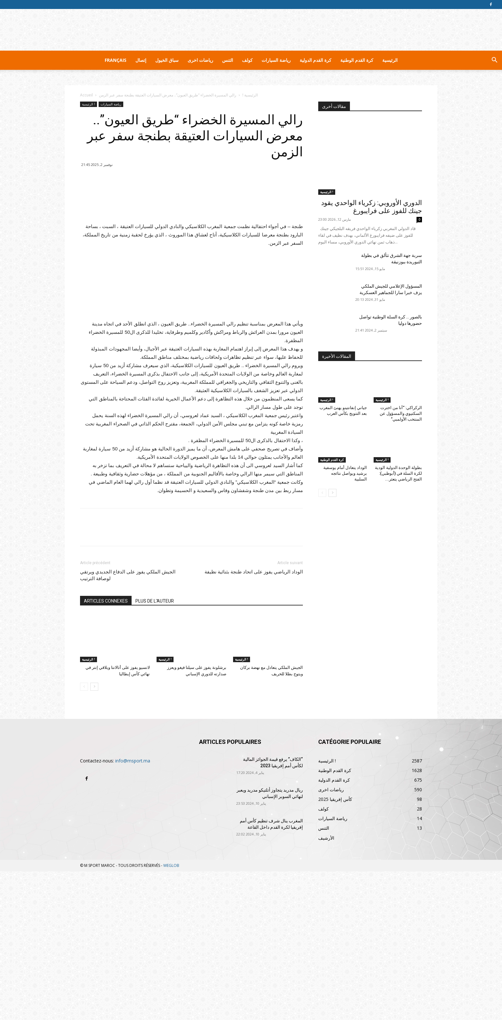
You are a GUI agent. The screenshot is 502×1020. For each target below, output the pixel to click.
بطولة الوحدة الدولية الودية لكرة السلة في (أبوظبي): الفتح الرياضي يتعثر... (398, 473)
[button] (494, 61)
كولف (247, 60)
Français (115, 60)
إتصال (140, 60)
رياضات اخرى (200, 60)
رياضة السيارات (276, 60)
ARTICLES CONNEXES (106, 749)
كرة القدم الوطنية (356, 60)
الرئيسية (390, 60)
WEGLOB (171, 1014)
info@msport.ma (132, 909)
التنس (227, 60)
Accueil (86, 95)
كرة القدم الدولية (315, 60)
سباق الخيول (167, 60)
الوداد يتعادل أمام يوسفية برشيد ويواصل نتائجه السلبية (345, 473)
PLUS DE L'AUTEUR (154, 749)
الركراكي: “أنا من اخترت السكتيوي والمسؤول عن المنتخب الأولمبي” (401, 413)
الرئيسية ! (250, 95)
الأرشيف (326, 986)
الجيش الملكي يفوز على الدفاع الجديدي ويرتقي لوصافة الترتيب (127, 724)
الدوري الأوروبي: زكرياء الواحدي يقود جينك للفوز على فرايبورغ (371, 207)
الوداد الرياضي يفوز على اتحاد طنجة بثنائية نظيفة (254, 720)
